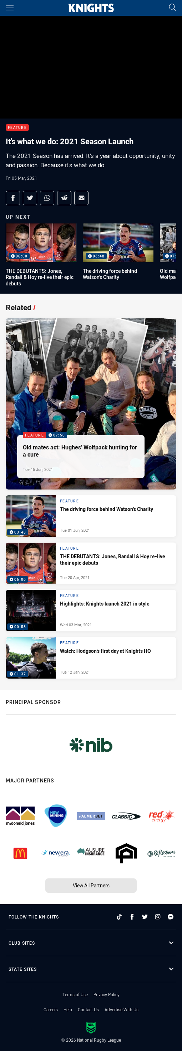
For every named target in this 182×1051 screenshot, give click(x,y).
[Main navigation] (10, 8)
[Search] (172, 7)
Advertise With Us (121, 1009)
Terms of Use (75, 994)
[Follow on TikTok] (119, 916)
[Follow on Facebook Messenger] (170, 916)
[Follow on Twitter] (145, 916)
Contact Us (88, 1009)
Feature (17, 127)
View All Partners (91, 885)
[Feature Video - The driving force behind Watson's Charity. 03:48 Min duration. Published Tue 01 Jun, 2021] (91, 516)
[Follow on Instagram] (158, 916)
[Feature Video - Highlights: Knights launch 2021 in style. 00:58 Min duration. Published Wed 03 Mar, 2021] (91, 610)
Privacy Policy (106, 994)
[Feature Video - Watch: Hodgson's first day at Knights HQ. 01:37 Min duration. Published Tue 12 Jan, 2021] (91, 658)
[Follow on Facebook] (132, 916)
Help (68, 1009)
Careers (51, 1009)
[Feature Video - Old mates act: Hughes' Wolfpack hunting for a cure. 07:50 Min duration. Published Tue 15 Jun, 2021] (91, 404)
